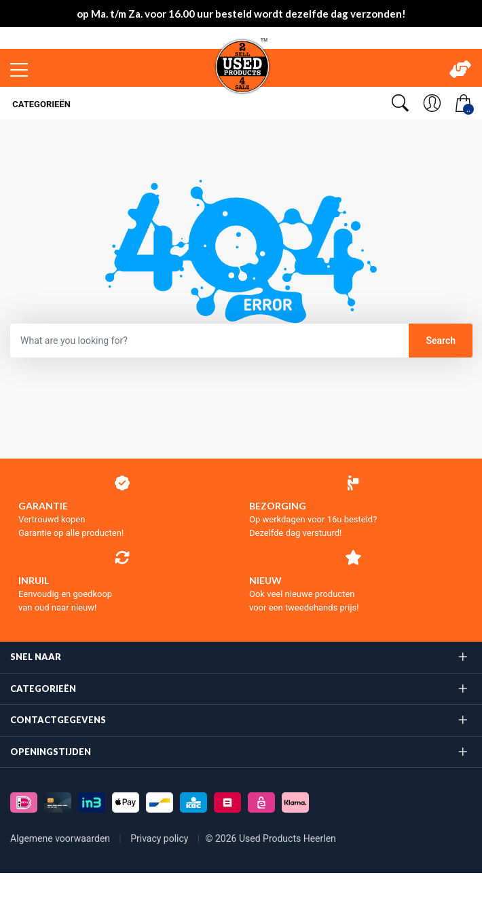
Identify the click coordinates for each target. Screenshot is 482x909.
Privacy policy (160, 838)
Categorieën (40, 104)
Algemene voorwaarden (61, 838)
